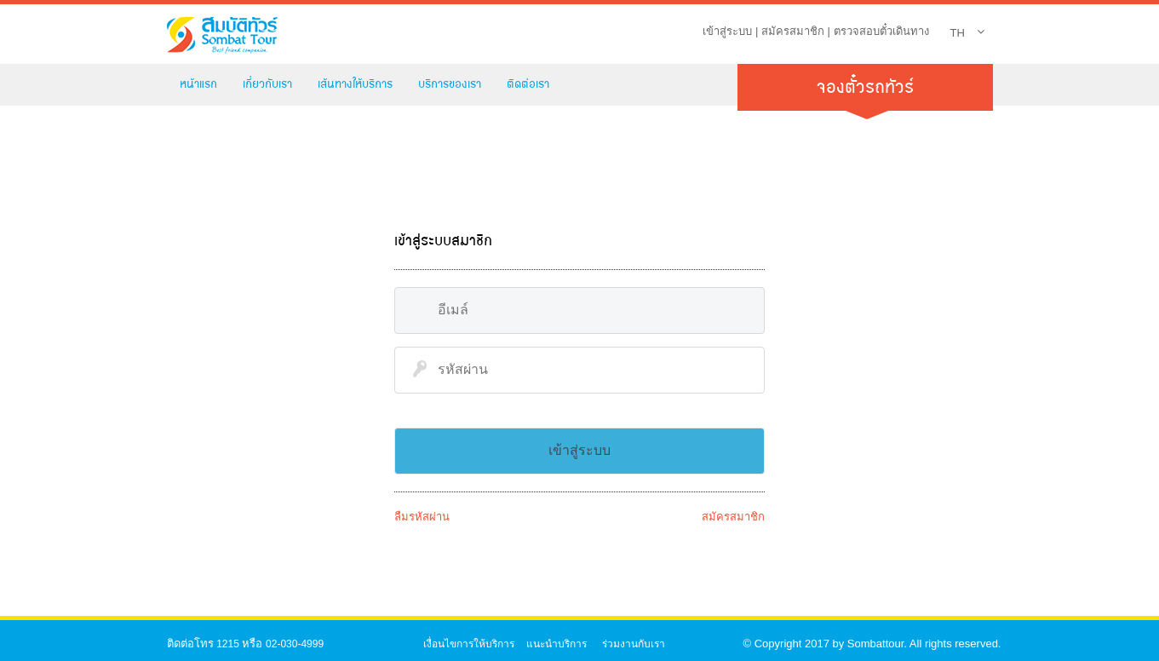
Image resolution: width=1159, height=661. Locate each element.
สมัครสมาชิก (792, 31)
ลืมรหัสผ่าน (422, 516)
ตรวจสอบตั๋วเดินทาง (881, 31)
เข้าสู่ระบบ (727, 31)
